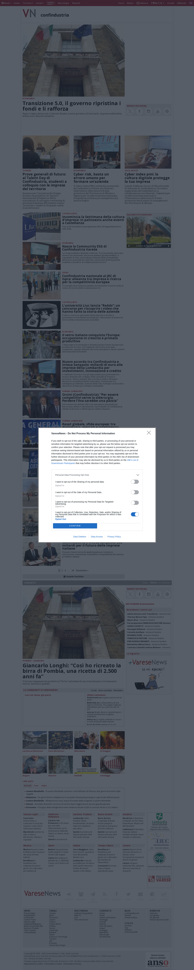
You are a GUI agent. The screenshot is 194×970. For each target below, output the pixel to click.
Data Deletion (79, 536)
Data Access (97, 536)
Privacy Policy (114, 536)
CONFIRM (75, 526)
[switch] (135, 482)
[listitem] (97, 475)
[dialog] (97, 485)
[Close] (150, 434)
